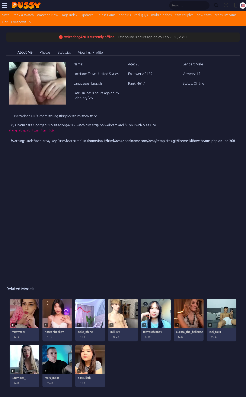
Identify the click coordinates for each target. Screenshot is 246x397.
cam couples (184, 15)
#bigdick (24, 130)
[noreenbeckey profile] (57, 320)
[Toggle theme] (226, 5)
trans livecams (225, 15)
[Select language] (243, 5)
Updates (87, 15)
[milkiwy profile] (123, 320)
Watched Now (47, 15)
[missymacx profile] (24, 320)
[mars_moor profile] (57, 366)
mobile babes (161, 15)
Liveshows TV (21, 22)
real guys (141, 15)
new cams (204, 15)
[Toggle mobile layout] (236, 5)
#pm (44, 130)
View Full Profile (90, 52)
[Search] (216, 5)
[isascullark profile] (90, 366)
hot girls (125, 15)
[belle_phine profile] (90, 320)
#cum (35, 130)
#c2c (51, 130)
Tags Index (69, 15)
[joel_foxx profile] (221, 320)
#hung (13, 130)
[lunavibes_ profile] (24, 366)
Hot (5, 22)
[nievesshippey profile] (156, 320)
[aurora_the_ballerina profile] (189, 320)
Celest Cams (106, 15)
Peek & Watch (23, 15)
